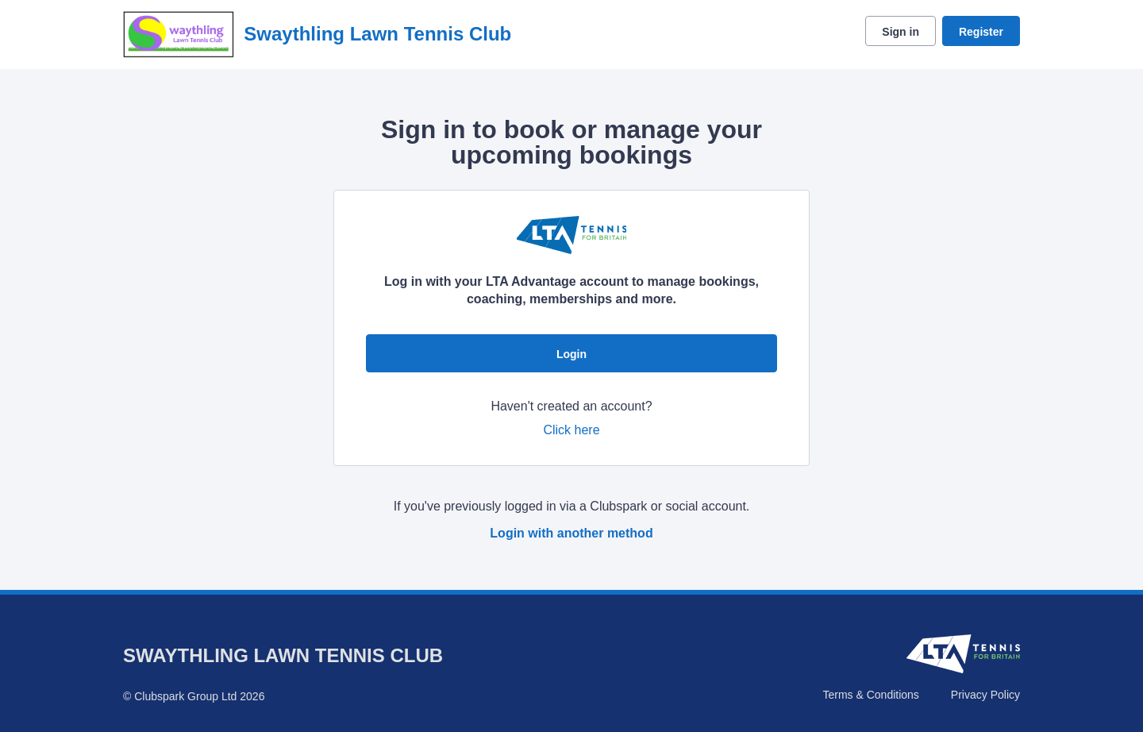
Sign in (900, 31)
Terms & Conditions (870, 694)
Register (981, 31)
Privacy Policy (985, 694)
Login (571, 354)
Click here (571, 430)
